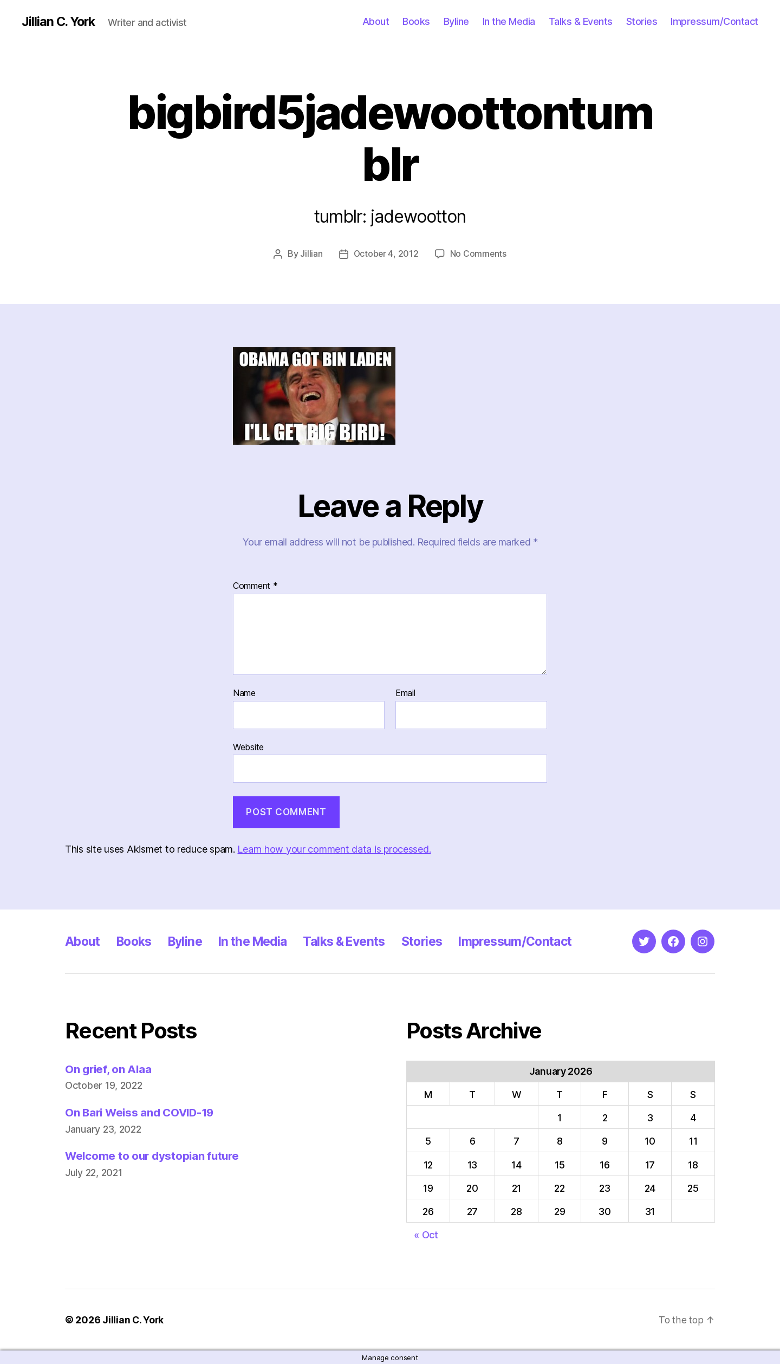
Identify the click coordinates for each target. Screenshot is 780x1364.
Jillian (311, 253)
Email (405, 693)
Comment (255, 586)
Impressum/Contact (714, 21)
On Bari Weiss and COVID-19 (142, 1112)
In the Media (509, 21)
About (375, 21)
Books (416, 21)
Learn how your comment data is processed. (334, 848)
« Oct (426, 1234)
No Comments (478, 253)
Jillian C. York (60, 21)
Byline (456, 21)
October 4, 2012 (386, 253)
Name (244, 693)
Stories (642, 21)
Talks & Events (581, 21)
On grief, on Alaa (109, 1068)
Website (248, 746)
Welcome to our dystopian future (154, 1155)
